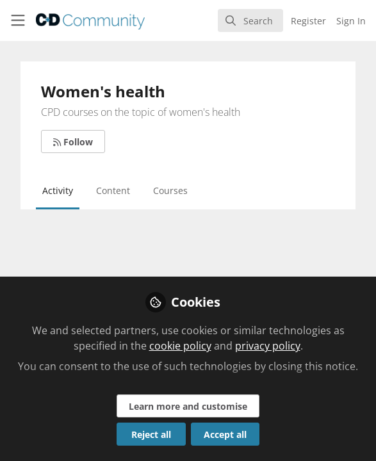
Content (113, 190)
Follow (73, 142)
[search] (250, 20)
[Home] (72, 20)
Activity (57, 190)
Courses (170, 190)
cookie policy (180, 346)
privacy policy (267, 346)
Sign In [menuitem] (351, 21)
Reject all (151, 434)
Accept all (225, 434)
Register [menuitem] (308, 21)
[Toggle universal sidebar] (18, 20)
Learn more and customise (188, 406)
